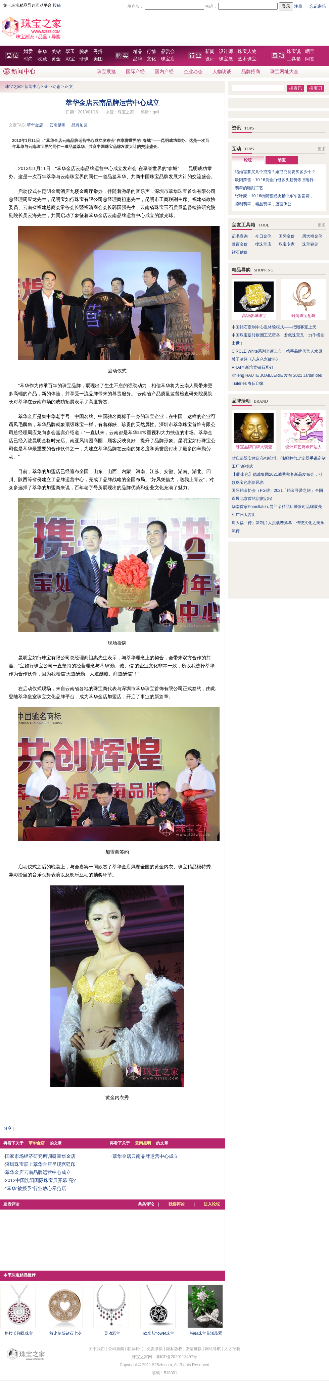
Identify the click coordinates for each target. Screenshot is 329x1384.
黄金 (56, 58)
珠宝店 (168, 58)
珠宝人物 (247, 51)
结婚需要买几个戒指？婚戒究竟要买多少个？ (275, 171)
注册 (298, 6)
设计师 (226, 51)
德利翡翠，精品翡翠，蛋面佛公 (263, 204)
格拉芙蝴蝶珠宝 (19, 1333)
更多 (322, 149)
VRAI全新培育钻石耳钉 (252, 367)
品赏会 (168, 51)
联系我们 (135, 1348)
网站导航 (213, 1348)
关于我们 (97, 1348)
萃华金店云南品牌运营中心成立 (38, 1172)
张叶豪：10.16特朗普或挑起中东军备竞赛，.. (275, 196)
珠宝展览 (106, 71)
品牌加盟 (80, 125)
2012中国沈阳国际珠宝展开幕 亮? (40, 1180)
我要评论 (177, 1204)
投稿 (57, 5)
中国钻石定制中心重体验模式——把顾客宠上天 (274, 327)
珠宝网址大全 (284, 71)
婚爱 (28, 51)
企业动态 (193, 71)
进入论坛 (212, 1204)
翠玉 (70, 51)
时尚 (28, 58)
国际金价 (287, 236)
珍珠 (84, 58)
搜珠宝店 (263, 244)
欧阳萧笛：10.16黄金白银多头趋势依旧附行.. (275, 179)
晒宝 (310, 51)
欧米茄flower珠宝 (158, 1333)
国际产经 (135, 71)
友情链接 (194, 1348)
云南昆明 (57, 125)
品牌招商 (250, 71)
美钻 (56, 51)
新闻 (210, 51)
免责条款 (155, 1348)
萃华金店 (35, 125)
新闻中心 (33, 86)
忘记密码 (318, 6)
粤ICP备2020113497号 (176, 1356)
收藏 (42, 58)
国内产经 (164, 71)
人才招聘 (232, 1348)
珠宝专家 (287, 244)
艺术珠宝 (247, 58)
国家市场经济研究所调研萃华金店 (40, 1156)
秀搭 (98, 51)
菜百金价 (240, 244)
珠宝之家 (13, 86)
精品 (137, 51)
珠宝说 (294, 51)
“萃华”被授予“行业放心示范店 (35, 1188)
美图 (98, 58)
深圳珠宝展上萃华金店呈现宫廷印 (40, 1164)
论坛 (248, 160)
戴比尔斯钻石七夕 (65, 1333)
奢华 (42, 51)
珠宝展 (226, 58)
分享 (8, 1128)
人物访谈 (222, 71)
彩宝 (70, 58)
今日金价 (263, 236)
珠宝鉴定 (310, 244)
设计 (210, 58)
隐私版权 (174, 1348)
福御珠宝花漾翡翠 (206, 1333)
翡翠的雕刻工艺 (249, 188)
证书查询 (240, 236)
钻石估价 (240, 252)
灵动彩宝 (112, 1333)
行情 (151, 51)
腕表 (84, 51)
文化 (151, 58)
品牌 (137, 58)
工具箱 (294, 58)
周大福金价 (312, 236)
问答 (310, 58)
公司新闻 (116, 1348)
